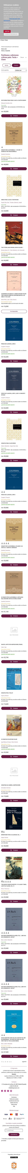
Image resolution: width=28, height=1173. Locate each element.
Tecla (2, 40)
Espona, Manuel (4, 695)
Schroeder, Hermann (6, 787)
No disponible (14, 311)
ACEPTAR (7, 31)
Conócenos (14, 1097)
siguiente (24, 1061)
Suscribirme (14, 1134)
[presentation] (12, 1145)
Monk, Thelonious (5, 888)
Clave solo (4, 49)
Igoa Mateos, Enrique (6, 742)
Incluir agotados (5, 70)
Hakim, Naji (3, 647)
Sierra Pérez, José (5, 299)
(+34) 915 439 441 (14, 1086)
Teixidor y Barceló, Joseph (16, 202)
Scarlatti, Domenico (5, 154)
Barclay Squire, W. (5, 250)
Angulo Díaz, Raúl (5, 202)
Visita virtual (14, 1104)
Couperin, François (5, 346)
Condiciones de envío (14, 1100)
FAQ (14, 1106)
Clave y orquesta (5, 50)
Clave (6, 40)
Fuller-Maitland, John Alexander (17, 250)
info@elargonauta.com (14, 1087)
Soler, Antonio (13, 299)
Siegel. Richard (4, 837)
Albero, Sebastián (5, 446)
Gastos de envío (14, 1102)
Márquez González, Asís (6, 103)
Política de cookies (14, 1099)
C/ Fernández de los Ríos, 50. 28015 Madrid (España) (14, 1084)
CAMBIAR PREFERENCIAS (11, 34)
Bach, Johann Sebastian (6, 939)
